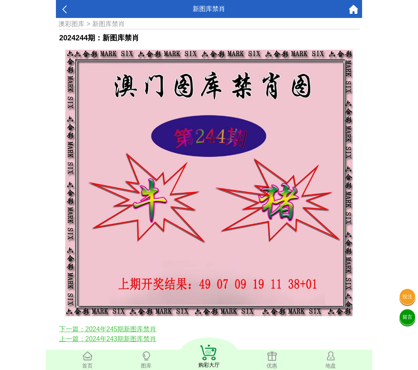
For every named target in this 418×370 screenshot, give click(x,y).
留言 (407, 317)
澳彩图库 (71, 23)
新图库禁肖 (108, 23)
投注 (407, 297)
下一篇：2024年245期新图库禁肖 (107, 329)
